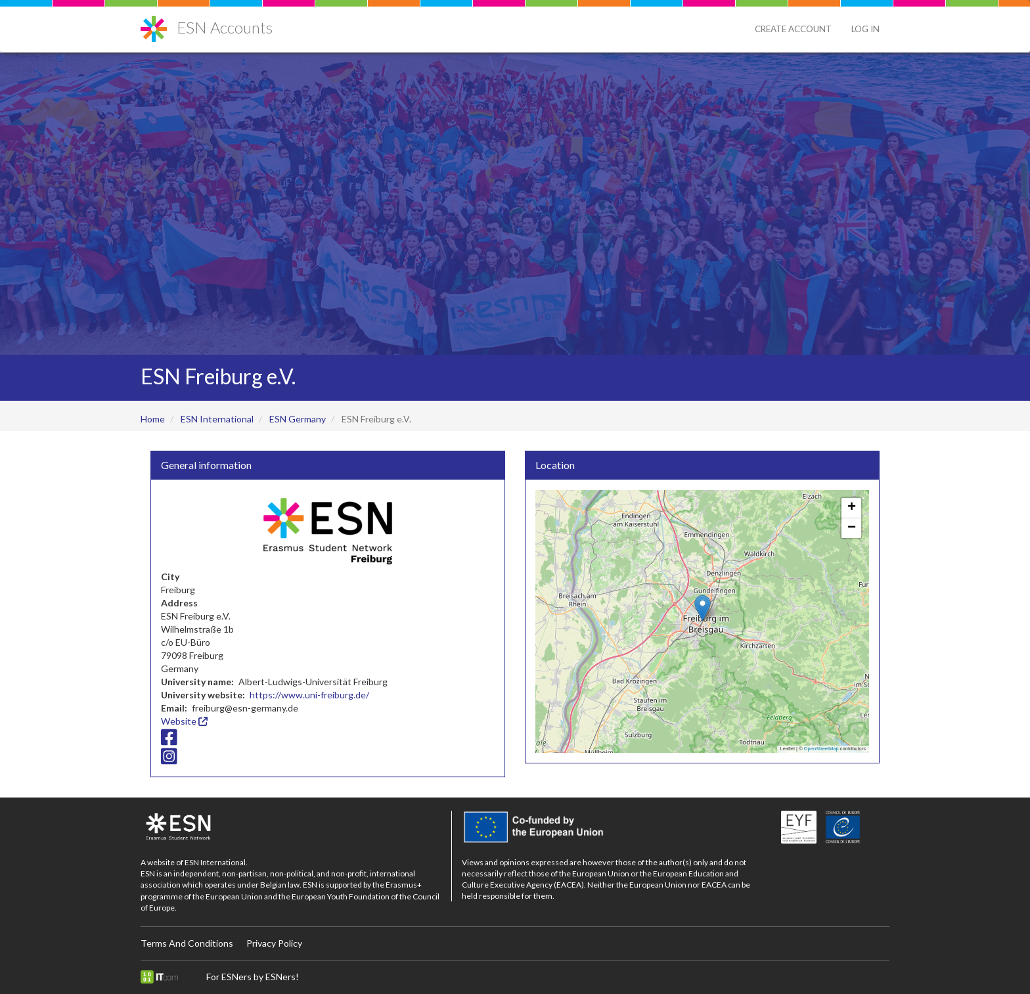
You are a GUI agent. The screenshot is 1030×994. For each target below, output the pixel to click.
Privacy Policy (274, 943)
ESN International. (216, 862)
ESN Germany (297, 418)
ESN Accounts (225, 27)
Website (184, 721)
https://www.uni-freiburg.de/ (309, 694)
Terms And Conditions (187, 943)
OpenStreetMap (821, 749)
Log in (865, 29)
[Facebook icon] (169, 740)
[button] (702, 608)
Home (153, 418)
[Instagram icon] (169, 759)
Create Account (793, 29)
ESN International (217, 418)
